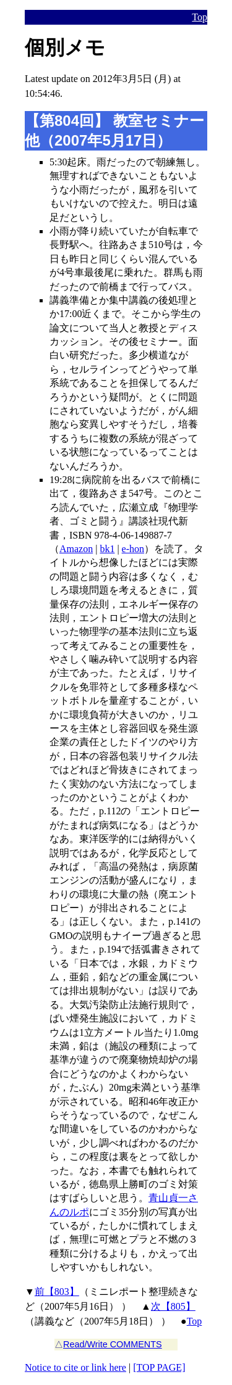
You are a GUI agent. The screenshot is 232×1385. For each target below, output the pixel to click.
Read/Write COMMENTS (112, 1344)
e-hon (133, 549)
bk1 (107, 549)
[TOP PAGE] (159, 1367)
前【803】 (57, 1291)
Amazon (76, 549)
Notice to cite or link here (75, 1367)
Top (199, 17)
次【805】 (173, 1306)
